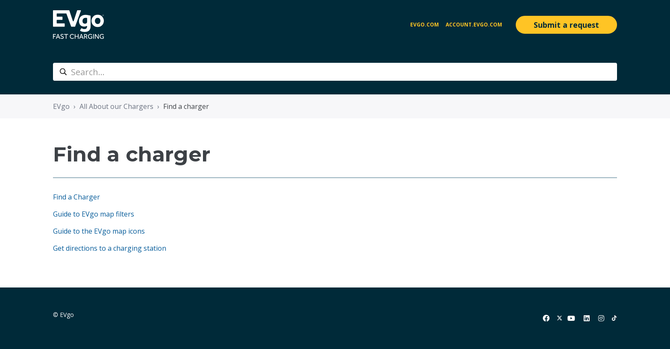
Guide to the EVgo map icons (99, 231)
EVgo (61, 106)
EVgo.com (424, 24)
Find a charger (186, 106)
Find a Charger (76, 197)
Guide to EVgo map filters (93, 214)
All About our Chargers (116, 106)
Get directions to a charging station (109, 248)
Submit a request (566, 25)
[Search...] (335, 72)
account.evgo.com (474, 24)
